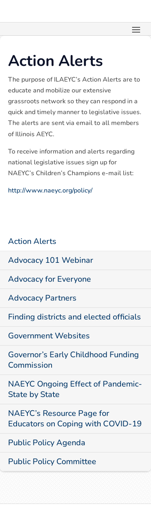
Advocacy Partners (42, 298)
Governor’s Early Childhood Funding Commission (73, 360)
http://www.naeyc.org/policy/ (50, 190)
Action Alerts (32, 241)
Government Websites (49, 335)
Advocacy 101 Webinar (50, 260)
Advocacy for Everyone (49, 279)
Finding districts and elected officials (74, 316)
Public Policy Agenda (46, 442)
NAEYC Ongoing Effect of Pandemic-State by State (75, 389)
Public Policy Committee (52, 461)
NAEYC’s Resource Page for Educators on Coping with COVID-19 (75, 418)
